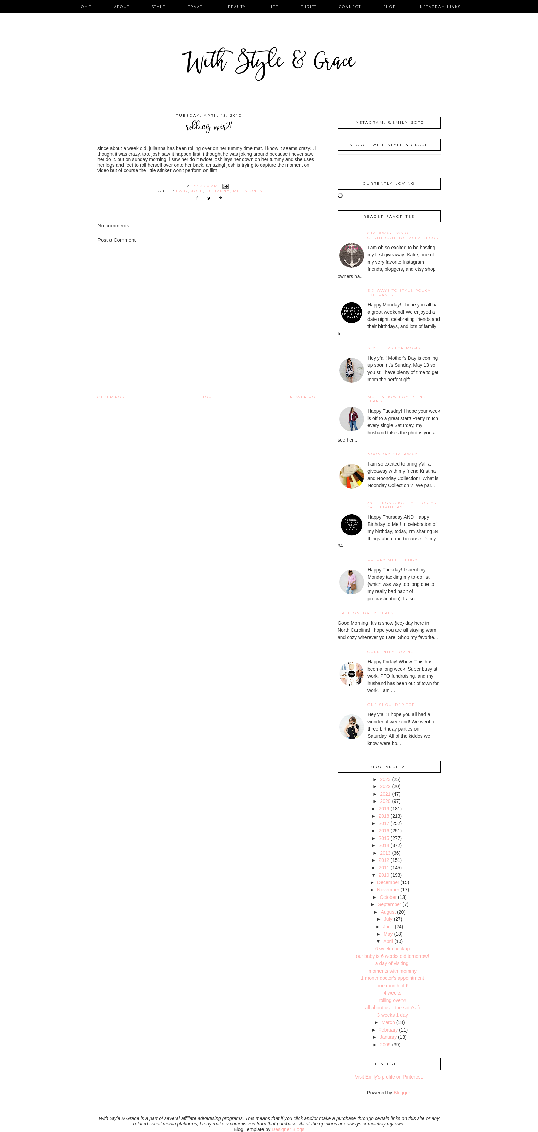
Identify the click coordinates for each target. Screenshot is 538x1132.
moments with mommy (393, 971)
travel (197, 6)
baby (182, 191)
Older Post (112, 397)
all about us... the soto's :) (392, 1007)
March (388, 1022)
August (388, 912)
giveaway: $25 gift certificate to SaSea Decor (403, 235)
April (388, 941)
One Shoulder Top (391, 704)
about (121, 6)
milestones (247, 191)
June (388, 926)
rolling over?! (392, 1000)
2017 (383, 823)
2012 (383, 860)
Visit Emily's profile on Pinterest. (389, 1077)
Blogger (402, 1092)
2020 (385, 801)
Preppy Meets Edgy (392, 560)
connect (350, 6)
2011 (383, 867)
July (388, 919)
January (388, 1037)
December (388, 882)
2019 (383, 808)
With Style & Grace (269, 63)
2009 (385, 1044)
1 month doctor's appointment (392, 978)
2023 (385, 779)
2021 (385, 794)
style (159, 6)
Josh (197, 191)
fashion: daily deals (366, 613)
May (388, 934)
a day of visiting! (392, 963)
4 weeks (392, 993)
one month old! (393, 985)
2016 (383, 830)
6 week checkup (392, 948)
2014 (383, 845)
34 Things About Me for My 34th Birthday (402, 505)
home (85, 6)
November (388, 889)
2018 (383, 816)
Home (208, 397)
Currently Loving (390, 652)
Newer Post (305, 397)
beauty (237, 6)
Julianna (218, 191)
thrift (309, 6)
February (388, 1030)
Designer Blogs (288, 1129)
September (389, 904)
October (388, 897)
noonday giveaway (392, 454)
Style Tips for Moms (393, 348)
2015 (383, 838)
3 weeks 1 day (392, 1015)
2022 (385, 786)
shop (389, 6)
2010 (383, 875)
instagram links (439, 6)
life (273, 6)
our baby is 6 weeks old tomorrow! (392, 956)
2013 (385, 853)
